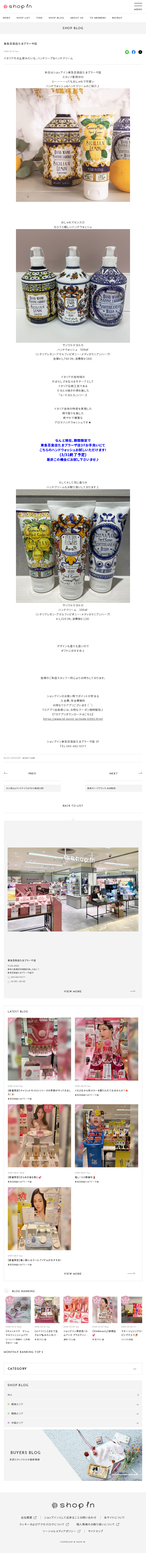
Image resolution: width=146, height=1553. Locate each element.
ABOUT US (76, 18)
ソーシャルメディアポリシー (59, 1531)
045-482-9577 (18, 977)
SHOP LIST (23, 18)
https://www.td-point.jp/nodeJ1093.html (73, 719)
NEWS (6, 18)
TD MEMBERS (98, 18)
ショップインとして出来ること (62, 1517)
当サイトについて (114, 1517)
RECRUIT (117, 18)
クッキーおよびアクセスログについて (42, 1524)
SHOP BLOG (56, 18)
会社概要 (26, 1517)
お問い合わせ (88, 1517)
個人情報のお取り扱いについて (95, 1524)
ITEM (39, 18)
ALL (10, 1395)
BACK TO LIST (73, 806)
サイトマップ (95, 1531)
